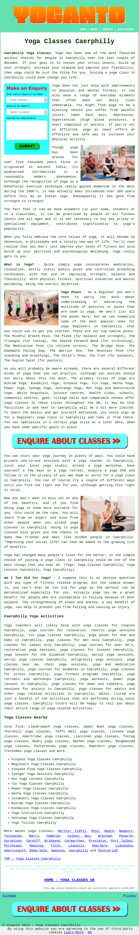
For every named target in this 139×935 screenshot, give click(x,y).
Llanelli (76, 846)
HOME (83, 29)
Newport (126, 831)
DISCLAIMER (125, 29)
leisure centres (68, 393)
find (19, 726)
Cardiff (33, 841)
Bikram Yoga (15, 383)
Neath (109, 831)
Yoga (59, 53)
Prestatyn (97, 841)
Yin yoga (36, 635)
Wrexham (105, 836)
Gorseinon (13, 841)
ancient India (51, 167)
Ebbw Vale (38, 850)
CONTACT (108, 29)
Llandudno (124, 846)
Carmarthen (74, 841)
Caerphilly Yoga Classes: (28, 53)
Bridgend (52, 841)
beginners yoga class (37, 417)
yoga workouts (94, 679)
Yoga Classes (42, 764)
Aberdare (100, 846)
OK (90, 932)
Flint (56, 846)
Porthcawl (13, 846)
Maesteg (36, 846)
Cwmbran (53, 836)
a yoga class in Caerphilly (67, 560)
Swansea (58, 850)
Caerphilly (78, 850)
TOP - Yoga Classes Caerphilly (32, 859)
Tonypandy (13, 836)
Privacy (130, 896)
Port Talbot (122, 841)
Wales (104, 694)
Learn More (73, 932)
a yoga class (117, 72)
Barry (34, 836)
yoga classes (40, 831)
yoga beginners (75, 326)
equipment (40, 224)
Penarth (126, 836)
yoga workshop (107, 466)
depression (123, 115)
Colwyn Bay (79, 836)
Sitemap (9, 896)
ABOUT (94, 29)
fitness (110, 246)
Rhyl (95, 831)
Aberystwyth (15, 850)
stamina (68, 68)
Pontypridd (108, 850)
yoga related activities (40, 694)
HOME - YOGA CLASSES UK (69, 880)
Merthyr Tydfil (72, 831)
